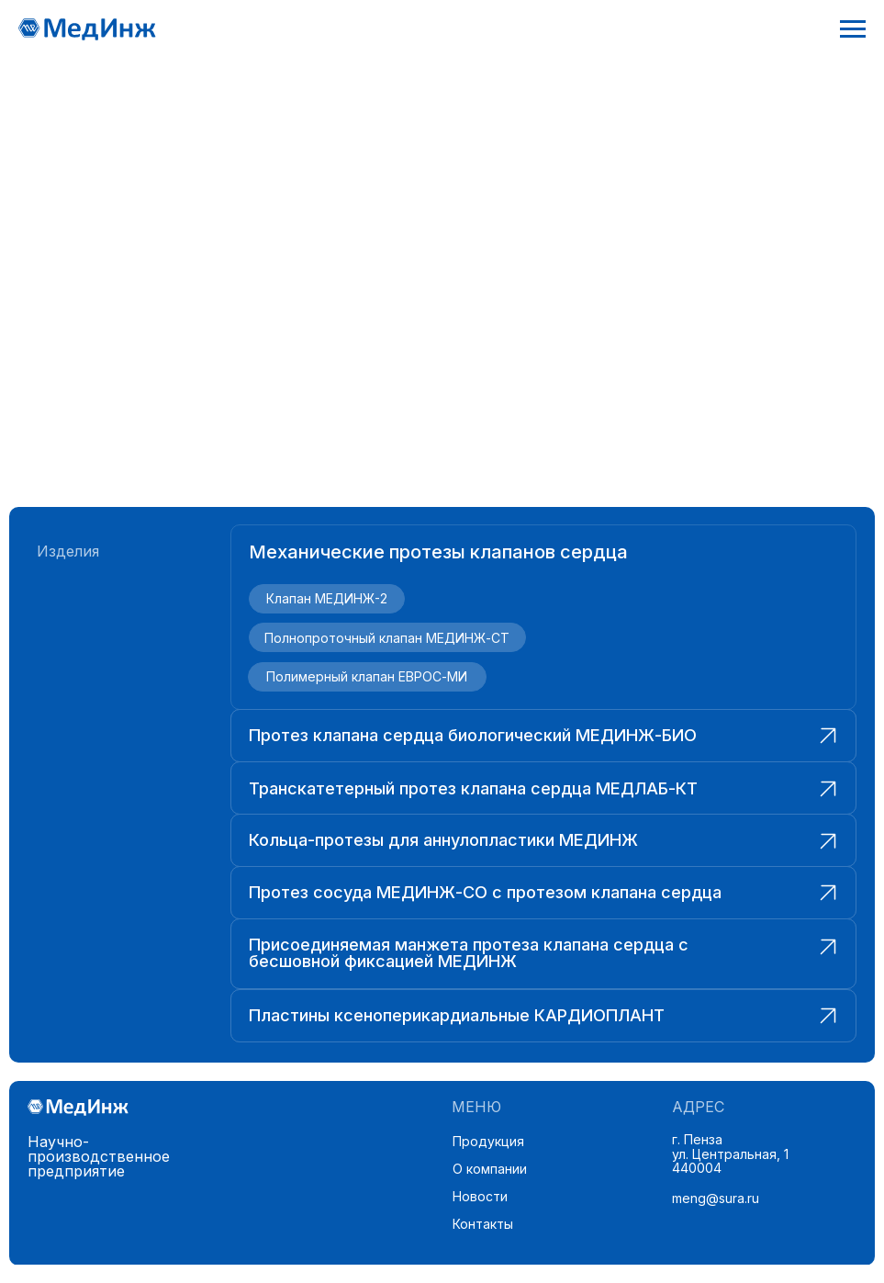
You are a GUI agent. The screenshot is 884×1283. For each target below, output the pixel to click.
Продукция (488, 1141)
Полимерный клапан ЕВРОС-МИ (366, 676)
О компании (490, 1168)
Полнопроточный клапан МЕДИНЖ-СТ (386, 638)
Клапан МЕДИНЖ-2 (326, 598)
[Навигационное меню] (853, 29)
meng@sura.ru (715, 1198)
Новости (480, 1196)
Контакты (483, 1224)
